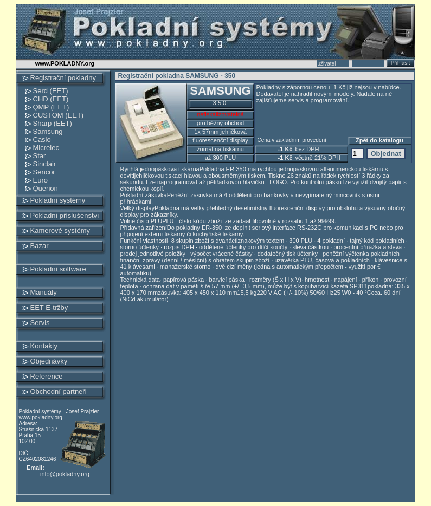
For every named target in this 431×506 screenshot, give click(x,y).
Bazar (39, 246)
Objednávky (49, 361)
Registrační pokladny (63, 78)
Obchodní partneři (58, 391)
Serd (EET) (50, 91)
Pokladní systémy (58, 200)
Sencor (44, 172)
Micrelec (46, 148)
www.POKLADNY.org (65, 63)
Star (39, 156)
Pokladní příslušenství (64, 215)
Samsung (48, 131)
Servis (40, 323)
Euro (40, 180)
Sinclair (44, 164)
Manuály (43, 292)
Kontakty (44, 346)
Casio (42, 139)
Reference (46, 376)
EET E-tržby (49, 307)
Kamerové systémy (60, 230)
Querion (45, 188)
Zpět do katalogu (379, 140)
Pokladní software (58, 269)
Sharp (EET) (52, 123)
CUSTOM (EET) (58, 115)
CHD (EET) (51, 99)
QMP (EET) (51, 107)
